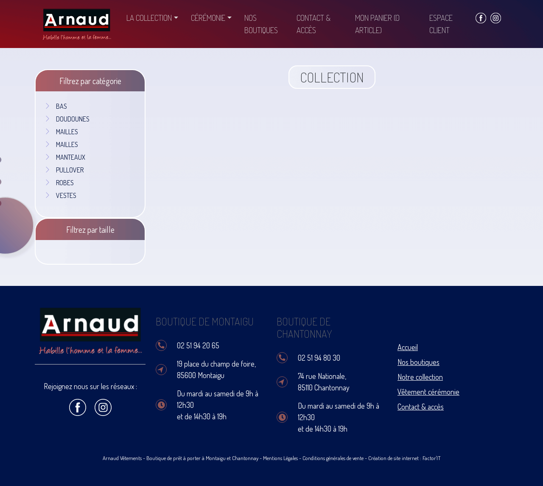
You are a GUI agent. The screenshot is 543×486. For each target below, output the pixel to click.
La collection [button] (149, 17)
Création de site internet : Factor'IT (404, 458)
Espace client (441, 23)
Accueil (407, 347)
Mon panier (377, 23)
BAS (55, 106)
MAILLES (61, 131)
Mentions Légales (280, 458)
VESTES (60, 195)
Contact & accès (313, 23)
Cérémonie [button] (208, 17)
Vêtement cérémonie (428, 391)
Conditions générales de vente (333, 458)
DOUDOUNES (67, 119)
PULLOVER (64, 170)
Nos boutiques (261, 23)
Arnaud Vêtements (122, 458)
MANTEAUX (64, 157)
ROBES (59, 182)
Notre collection (420, 376)
